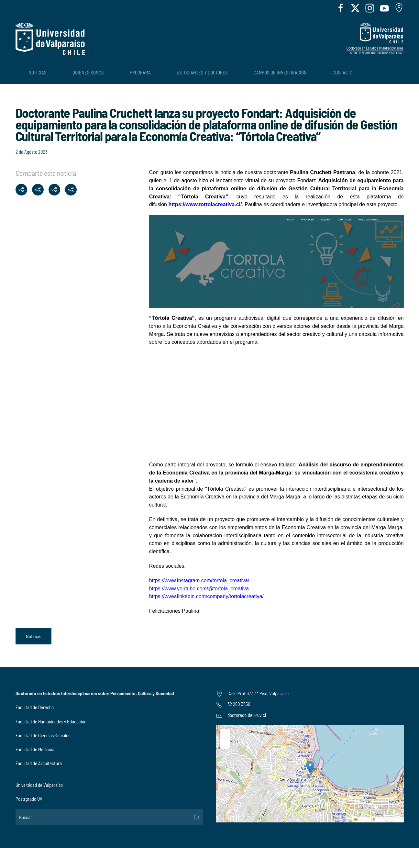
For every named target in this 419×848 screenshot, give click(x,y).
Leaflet (361, 819)
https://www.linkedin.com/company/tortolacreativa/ (206, 596)
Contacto (342, 72)
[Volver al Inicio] (50, 39)
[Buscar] (109, 817)
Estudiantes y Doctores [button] (202, 72)
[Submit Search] (196, 817)
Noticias (33, 636)
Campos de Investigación (280, 72)
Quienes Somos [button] (88, 72)
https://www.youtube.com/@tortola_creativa (199, 588)
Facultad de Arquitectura (39, 763)
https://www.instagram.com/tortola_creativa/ (199, 580)
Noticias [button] (37, 72)
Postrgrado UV (29, 799)
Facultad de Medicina (35, 749)
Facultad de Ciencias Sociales (43, 735)
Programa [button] (140, 72)
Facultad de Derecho (35, 707)
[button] (310, 767)
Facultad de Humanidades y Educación (51, 721)
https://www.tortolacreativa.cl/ (205, 204)
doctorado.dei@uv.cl (246, 715)
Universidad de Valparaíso (39, 785)
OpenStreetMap (389, 819)
